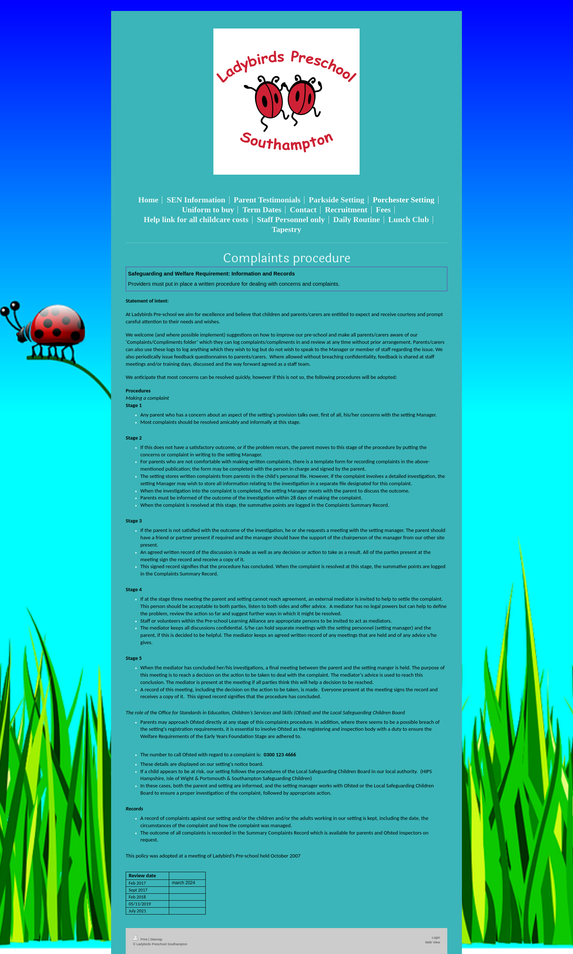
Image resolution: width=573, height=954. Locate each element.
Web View (432, 942)
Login (436, 937)
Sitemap (156, 939)
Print (140, 939)
